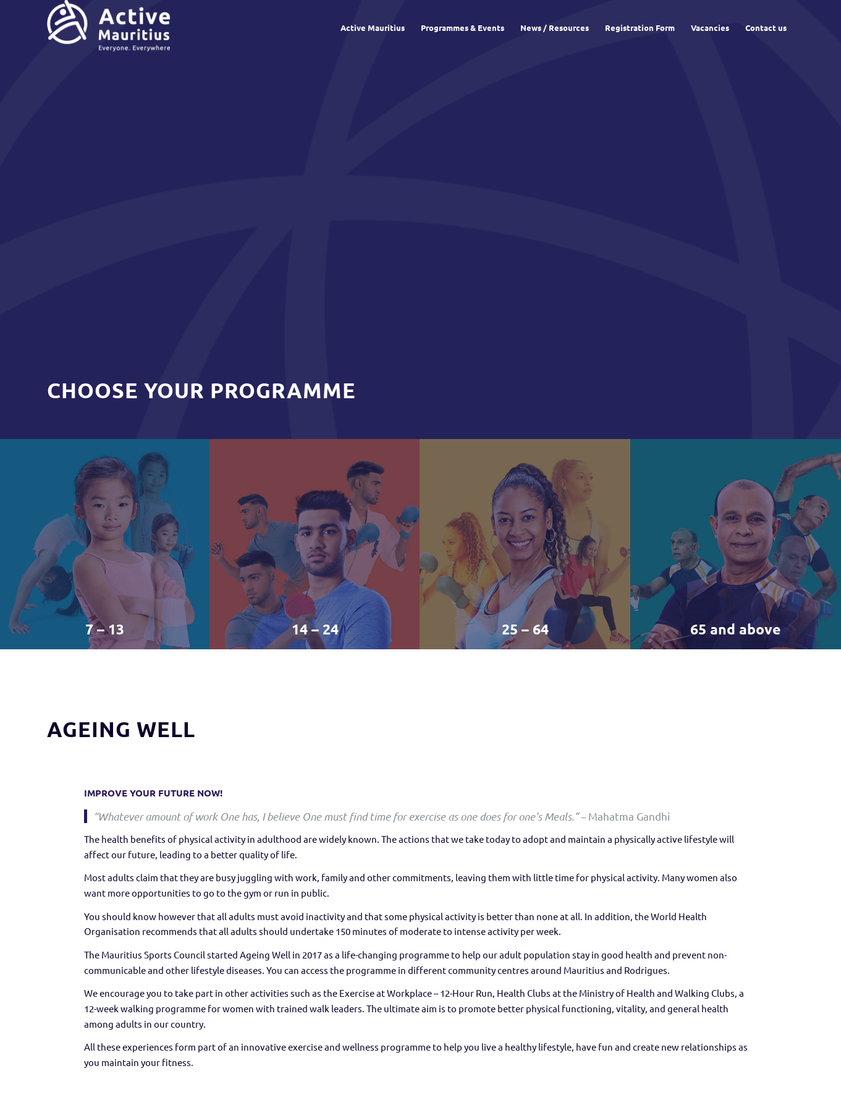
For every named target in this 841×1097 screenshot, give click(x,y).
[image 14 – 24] (315, 544)
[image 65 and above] (736, 544)
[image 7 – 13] (105, 544)
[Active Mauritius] (108, 28)
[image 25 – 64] (525, 544)
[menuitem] (372, 28)
